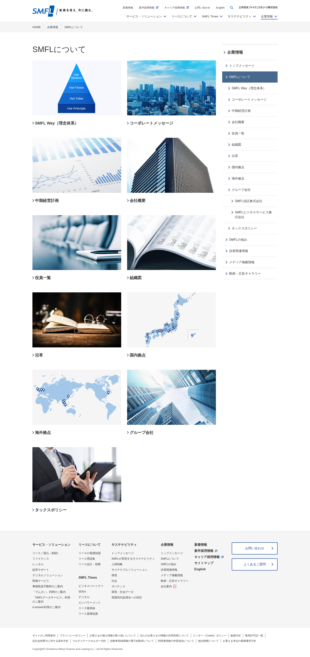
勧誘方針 (236, 635)
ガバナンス (118, 586)
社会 (114, 580)
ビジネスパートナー (90, 586)
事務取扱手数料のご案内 (47, 586)
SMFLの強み (168, 564)
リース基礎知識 (88, 613)
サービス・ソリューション (51, 544)
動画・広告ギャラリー (174, 580)
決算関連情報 (169, 569)
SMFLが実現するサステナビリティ (133, 558)
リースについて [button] (181, 16)
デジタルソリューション (47, 575)
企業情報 (167, 544)
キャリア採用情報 (174, 7)
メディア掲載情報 (172, 575)
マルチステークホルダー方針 (89, 640)
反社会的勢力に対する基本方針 (50, 640)
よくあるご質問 (255, 564)
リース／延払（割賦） (46, 553)
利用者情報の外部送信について (176, 640)
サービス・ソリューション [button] (144, 16)
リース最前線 (86, 608)
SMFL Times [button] (210, 16)
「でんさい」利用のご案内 (49, 591)
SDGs (82, 591)
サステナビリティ (124, 544)
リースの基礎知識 (89, 553)
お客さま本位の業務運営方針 (239, 640)
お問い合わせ (202, 7)
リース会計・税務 (89, 564)
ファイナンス (40, 558)
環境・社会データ (123, 591)
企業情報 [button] (267, 16)
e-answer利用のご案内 (46, 607)
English (220, 7)
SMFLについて (170, 558)
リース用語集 (86, 558)
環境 (114, 575)
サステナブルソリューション (129, 569)
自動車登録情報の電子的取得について (132, 640)
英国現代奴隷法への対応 (127, 597)
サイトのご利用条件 (44, 635)
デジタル (84, 597)
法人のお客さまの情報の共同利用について (164, 635)
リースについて (89, 544)
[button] (232, 8)
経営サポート (40, 569)
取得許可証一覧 (254, 635)
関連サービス (40, 580)
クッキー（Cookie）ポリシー (210, 635)
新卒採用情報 (146, 7)
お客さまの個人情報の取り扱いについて (113, 635)
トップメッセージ (123, 553)
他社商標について (208, 640)
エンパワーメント (89, 602)
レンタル (37, 564)
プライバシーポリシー (72, 635)
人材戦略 (117, 564)
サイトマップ (203, 563)
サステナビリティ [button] (239, 16)
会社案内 (166, 586)
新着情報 (128, 7)
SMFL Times (87, 577)
